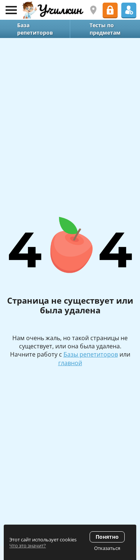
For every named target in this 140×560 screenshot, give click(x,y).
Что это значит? (27, 545)
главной (70, 363)
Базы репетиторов (90, 354)
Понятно (107, 536)
